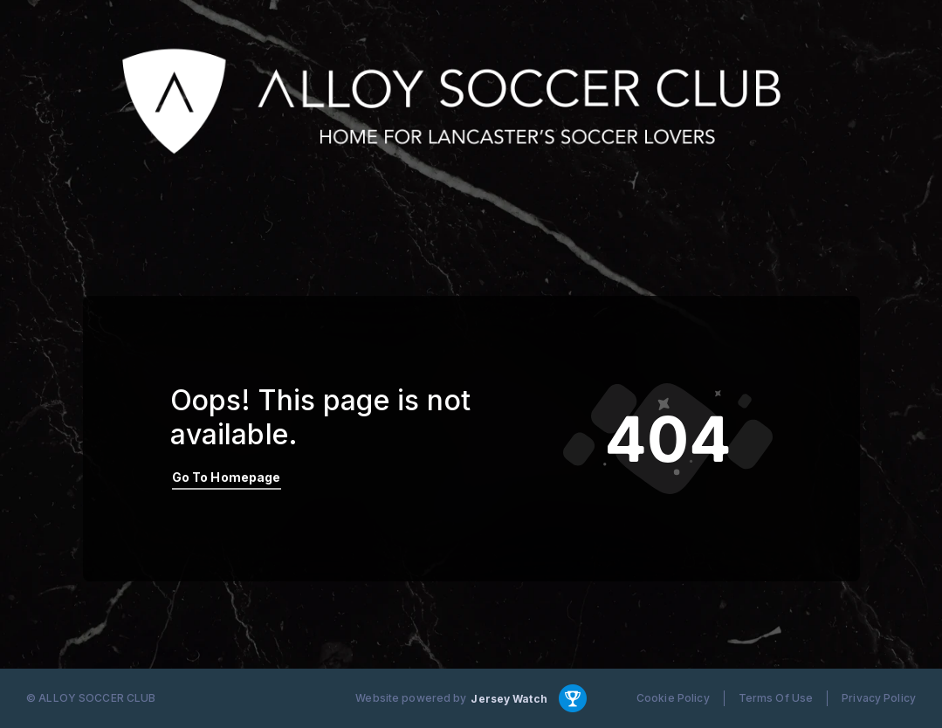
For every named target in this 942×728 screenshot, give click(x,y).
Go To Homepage (226, 477)
